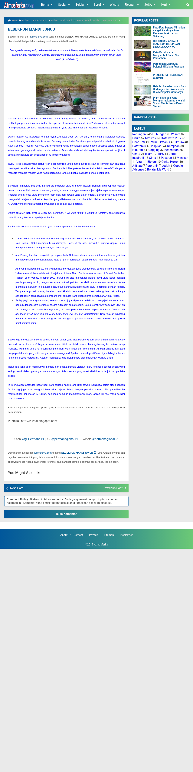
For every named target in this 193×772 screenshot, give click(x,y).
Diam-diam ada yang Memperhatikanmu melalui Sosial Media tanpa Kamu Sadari (169, 102)
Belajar (82, 4)
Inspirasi (156, 146)
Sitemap (109, 534)
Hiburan (137, 150)
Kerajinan (173, 146)
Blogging (154, 150)
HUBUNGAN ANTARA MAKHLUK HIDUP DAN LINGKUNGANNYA (166, 44)
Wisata (114, 4)
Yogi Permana (31, 438)
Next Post (16, 488)
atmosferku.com (38, 36)
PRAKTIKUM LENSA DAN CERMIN (168, 76)
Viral (139, 162)
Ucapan (132, 4)
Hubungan (159, 134)
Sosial (64, 4)
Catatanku (139, 146)
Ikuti (166, 4)
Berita (47, 4)
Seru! (100, 4)
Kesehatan (171, 150)
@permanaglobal (62, 438)
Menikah (182, 158)
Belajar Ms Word (158, 169)
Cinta (152, 158)
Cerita (136, 154)
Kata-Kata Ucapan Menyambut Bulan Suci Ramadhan (166, 55)
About (63, 534)
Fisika (136, 138)
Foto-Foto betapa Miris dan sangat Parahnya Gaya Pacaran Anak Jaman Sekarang (169, 32)
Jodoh (166, 165)
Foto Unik (152, 165)
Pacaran (166, 158)
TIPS (160, 154)
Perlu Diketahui (160, 142)
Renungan (139, 134)
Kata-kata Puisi (171, 138)
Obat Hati (138, 142)
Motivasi (151, 138)
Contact (78, 534)
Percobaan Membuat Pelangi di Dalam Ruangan (168, 65)
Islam (148, 154)
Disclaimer (126, 534)
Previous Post (113, 488)
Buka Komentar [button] (66, 513)
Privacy (93, 534)
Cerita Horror (170, 162)
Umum (179, 142)
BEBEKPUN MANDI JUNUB (30, 29)
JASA (150, 4)
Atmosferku (101, 544)
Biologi (152, 162)
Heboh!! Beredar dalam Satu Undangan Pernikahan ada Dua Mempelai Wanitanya (169, 89)
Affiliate (137, 165)
